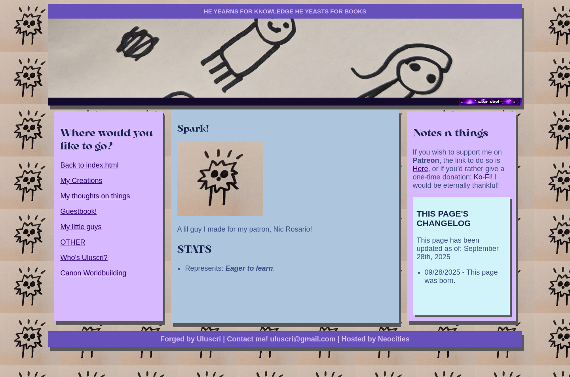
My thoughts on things (95, 196)
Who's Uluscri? (83, 258)
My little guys (80, 227)
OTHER (72, 242)
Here (420, 169)
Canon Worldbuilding (93, 273)
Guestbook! (78, 211)
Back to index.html (89, 165)
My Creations (81, 181)
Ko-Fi (482, 177)
